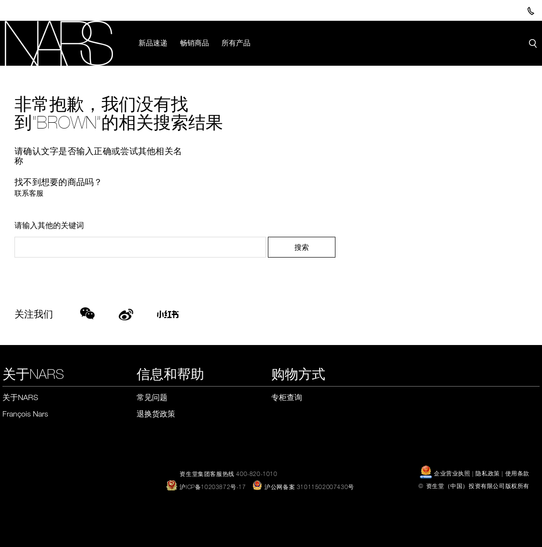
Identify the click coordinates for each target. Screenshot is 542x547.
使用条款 (517, 473)
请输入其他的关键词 (49, 225)
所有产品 (236, 42)
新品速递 (153, 42)
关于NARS (20, 397)
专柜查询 (286, 397)
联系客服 (28, 193)
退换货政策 (156, 413)
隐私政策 (487, 473)
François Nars (25, 413)
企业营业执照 (446, 473)
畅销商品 (194, 42)
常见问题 (152, 397)
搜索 (301, 247)
